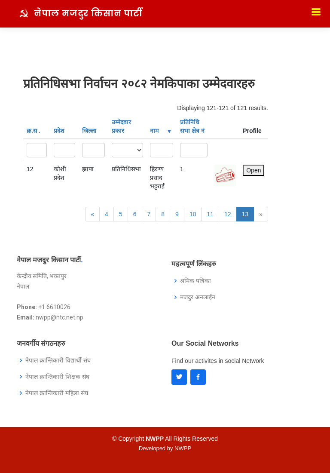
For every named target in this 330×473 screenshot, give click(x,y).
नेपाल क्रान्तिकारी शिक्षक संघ (57, 377)
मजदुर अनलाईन (197, 297)
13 (245, 214)
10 (192, 214)
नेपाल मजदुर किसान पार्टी (88, 13)
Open (253, 170)
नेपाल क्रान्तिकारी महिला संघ (56, 393)
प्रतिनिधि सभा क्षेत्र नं (192, 126)
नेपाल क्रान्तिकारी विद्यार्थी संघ (58, 360)
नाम (160, 130)
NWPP (182, 448)
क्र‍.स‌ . (33, 130)
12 (227, 214)
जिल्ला (89, 130)
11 (210, 214)
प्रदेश (59, 130)
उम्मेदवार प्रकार (121, 126)
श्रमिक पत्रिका (195, 281)
